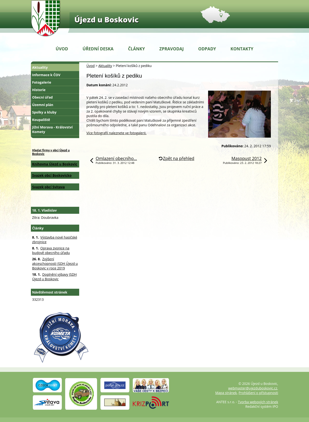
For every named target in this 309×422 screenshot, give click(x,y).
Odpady (207, 49)
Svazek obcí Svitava (48, 187)
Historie (39, 89)
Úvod (62, 49)
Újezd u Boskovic (106, 19)
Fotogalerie (41, 82)
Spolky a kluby (44, 112)
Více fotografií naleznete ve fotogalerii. (116, 133)
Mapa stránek (226, 392)
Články (136, 49)
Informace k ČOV (46, 75)
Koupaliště (41, 119)
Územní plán (42, 104)
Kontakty (242, 49)
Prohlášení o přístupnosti (258, 392)
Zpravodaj (171, 49)
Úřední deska (98, 49)
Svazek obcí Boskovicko (51, 175)
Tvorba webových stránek (258, 402)
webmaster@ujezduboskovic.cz (252, 388)
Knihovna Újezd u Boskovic (54, 164)
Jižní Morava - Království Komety (52, 129)
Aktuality (105, 65)
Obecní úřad (42, 97)
